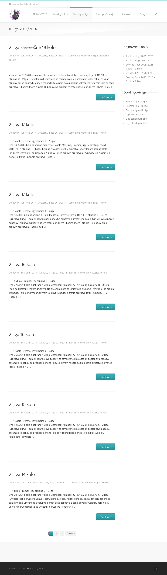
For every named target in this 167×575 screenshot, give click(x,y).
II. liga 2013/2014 (57, 55)
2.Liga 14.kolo (22, 474)
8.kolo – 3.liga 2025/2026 (139, 60)
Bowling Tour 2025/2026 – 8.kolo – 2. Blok (140, 79)
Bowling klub (59, 14)
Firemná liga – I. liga (136, 101)
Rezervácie (127, 14)
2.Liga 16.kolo (22, 264)
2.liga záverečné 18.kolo (32, 47)
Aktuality (42, 55)
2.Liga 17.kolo (21, 124)
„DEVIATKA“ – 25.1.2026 (139, 72)
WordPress (43, 568)
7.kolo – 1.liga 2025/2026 (139, 56)
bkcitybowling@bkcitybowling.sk (24, 4)
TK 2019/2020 (40, 14)
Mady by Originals (17, 568)
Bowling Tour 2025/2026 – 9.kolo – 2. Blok (140, 66)
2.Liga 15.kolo (22, 404)
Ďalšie (70, 533)
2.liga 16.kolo (21, 334)
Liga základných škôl (136, 118)
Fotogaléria (145, 14)
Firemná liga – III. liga (137, 110)
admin (16, 55)
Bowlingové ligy (80, 14)
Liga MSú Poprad (135, 114)
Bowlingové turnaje (105, 14)
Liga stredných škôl (136, 123)
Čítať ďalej (104, 97)
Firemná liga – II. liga (137, 105)
